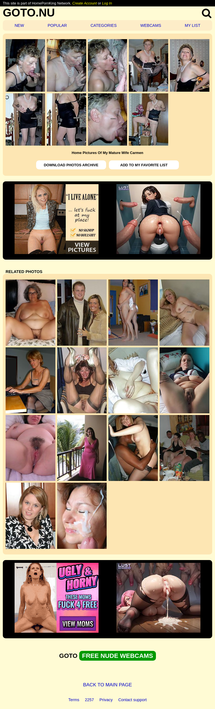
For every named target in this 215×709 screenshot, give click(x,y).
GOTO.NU (29, 12)
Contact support (132, 700)
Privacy (106, 700)
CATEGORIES (103, 25)
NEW (19, 25)
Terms (73, 700)
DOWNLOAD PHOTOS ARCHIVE (71, 165)
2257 (89, 700)
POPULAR (57, 25)
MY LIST (192, 25)
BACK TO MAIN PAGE (107, 684)
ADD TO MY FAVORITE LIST (143, 165)
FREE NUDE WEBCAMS (117, 655)
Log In (107, 3)
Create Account (84, 3)
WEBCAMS (150, 25)
